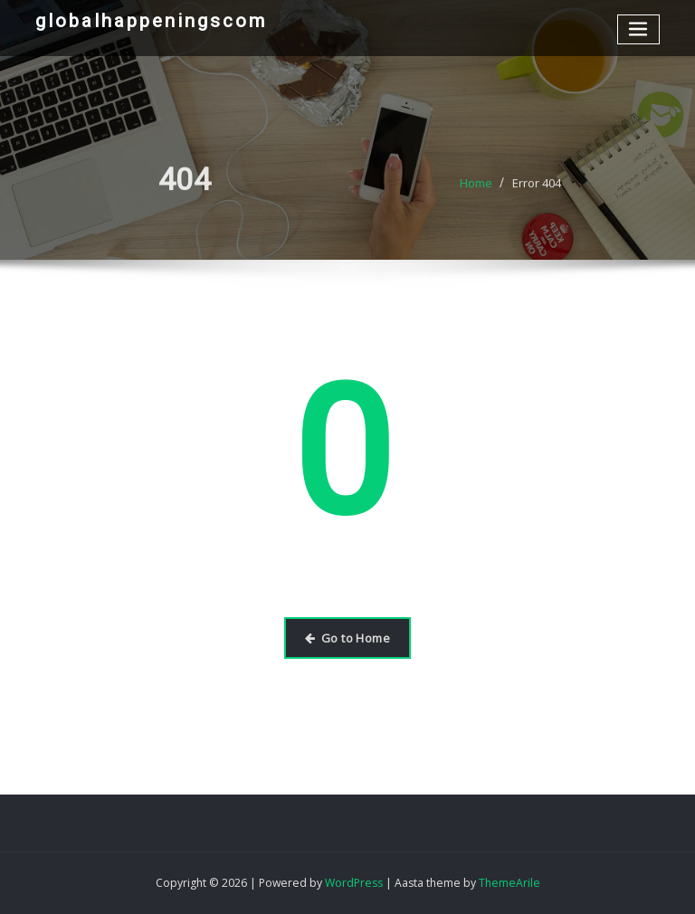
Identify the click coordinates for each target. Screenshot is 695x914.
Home (476, 190)
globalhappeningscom (151, 21)
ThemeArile (509, 882)
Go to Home (347, 638)
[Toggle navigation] (639, 29)
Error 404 (536, 190)
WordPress (354, 882)
